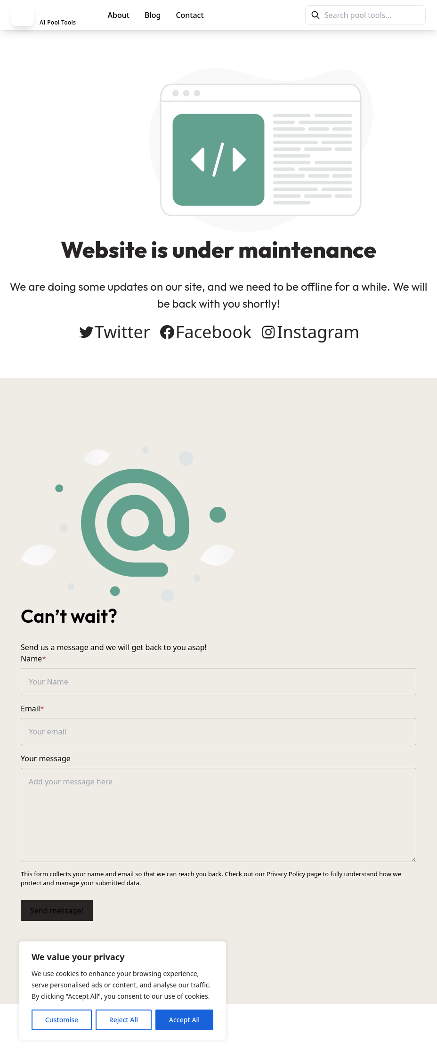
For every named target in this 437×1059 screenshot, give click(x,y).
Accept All (184, 1019)
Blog (153, 15)
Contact (189, 15)
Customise (61, 1019)
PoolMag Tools (253, 15)
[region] (122, 990)
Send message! (56, 910)
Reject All (123, 1019)
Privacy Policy (286, 874)
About (118, 15)
